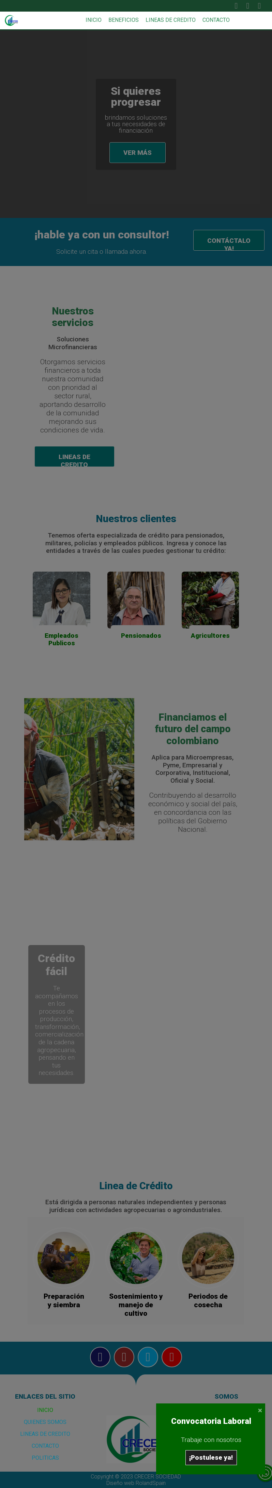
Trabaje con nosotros (211, 1440)
